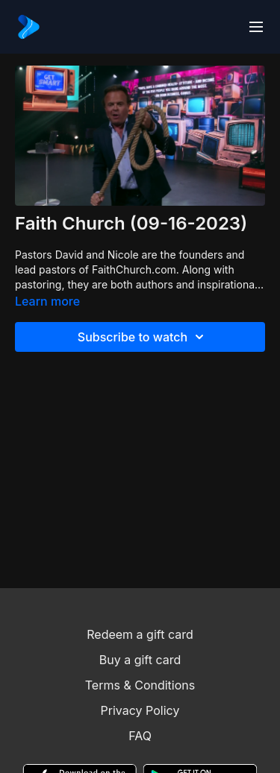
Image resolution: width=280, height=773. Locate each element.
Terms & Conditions (140, 685)
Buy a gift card (140, 659)
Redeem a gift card (140, 634)
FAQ (140, 735)
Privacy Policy (140, 710)
